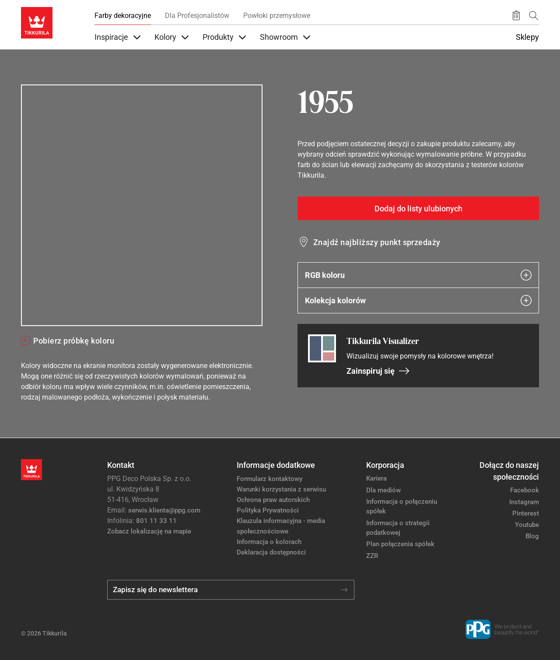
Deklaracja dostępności (271, 552)
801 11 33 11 (156, 521)
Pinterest (525, 513)
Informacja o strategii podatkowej (398, 528)
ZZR (372, 556)
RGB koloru (418, 275)
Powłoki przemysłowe (276, 15)
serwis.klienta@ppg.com (164, 510)
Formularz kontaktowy (269, 479)
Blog (532, 536)
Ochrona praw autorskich (273, 500)
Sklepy (527, 37)
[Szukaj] (533, 15)
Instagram (524, 502)
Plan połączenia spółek (400, 544)
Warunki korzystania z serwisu (281, 489)
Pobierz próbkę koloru (73, 340)
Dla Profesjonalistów (197, 15)
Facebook (524, 490)
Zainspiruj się (378, 371)
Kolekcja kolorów (418, 300)
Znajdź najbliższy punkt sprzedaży (377, 242)
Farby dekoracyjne (122, 15)
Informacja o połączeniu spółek (401, 507)
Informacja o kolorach (269, 542)
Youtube (527, 525)
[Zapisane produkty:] (516, 16)
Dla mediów (383, 490)
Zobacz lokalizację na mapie (149, 531)
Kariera (376, 478)
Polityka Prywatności (268, 510)
